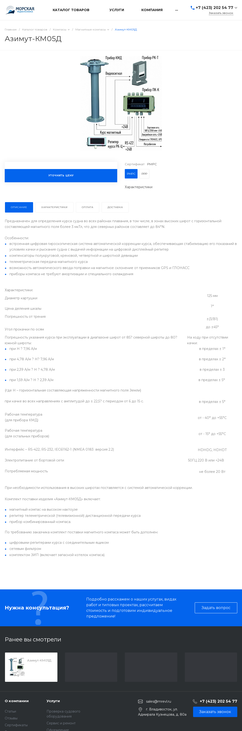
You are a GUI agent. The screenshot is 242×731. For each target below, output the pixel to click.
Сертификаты (16, 725)
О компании (17, 701)
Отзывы (11, 718)
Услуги (53, 701)
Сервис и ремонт (61, 723)
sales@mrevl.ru (158, 701)
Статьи (10, 711)
